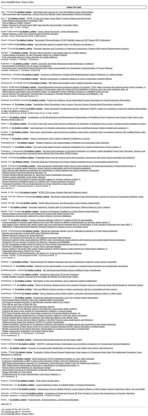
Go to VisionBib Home (10, 2)
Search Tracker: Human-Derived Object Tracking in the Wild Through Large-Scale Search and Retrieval (47, 320)
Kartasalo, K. (6, 64)
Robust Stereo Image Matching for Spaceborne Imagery (26, 368)
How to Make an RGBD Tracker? (16, 23)
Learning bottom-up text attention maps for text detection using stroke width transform (39, 309)
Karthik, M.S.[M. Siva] (10, 203)
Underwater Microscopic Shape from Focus (21, 251)
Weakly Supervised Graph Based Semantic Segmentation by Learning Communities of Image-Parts (45, 329)
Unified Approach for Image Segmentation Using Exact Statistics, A (31, 374)
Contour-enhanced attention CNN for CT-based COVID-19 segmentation (60, 220)
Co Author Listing (23, 12)
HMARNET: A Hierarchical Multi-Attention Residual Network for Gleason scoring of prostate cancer (45, 227)
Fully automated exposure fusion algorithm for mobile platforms (29, 57)
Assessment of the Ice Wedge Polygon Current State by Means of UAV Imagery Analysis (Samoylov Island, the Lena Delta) (91, 389)
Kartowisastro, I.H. (9, 385)
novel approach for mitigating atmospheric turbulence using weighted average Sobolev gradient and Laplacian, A (79, 128)
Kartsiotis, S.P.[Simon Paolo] (13, 393)
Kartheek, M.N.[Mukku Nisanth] (14, 100)
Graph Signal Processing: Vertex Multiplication (58, 32)
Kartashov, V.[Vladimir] (11, 79)
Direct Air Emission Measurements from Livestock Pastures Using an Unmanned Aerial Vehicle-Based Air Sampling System (89, 285)
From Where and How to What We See (19, 304)
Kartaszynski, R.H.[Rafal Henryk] (15, 83)
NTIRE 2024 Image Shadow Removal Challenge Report (63, 192)
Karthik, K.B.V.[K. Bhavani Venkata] (16, 197)
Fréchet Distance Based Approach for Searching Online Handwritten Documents (37, 175)
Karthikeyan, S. (7, 298)
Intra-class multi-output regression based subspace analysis (28, 307)
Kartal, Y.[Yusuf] (8, 49)
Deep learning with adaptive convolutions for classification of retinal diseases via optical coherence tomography (50, 170)
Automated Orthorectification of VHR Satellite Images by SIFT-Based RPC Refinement (72, 40)
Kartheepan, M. (7, 104)
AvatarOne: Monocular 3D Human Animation (59, 274)
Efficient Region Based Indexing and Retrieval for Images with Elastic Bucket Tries (38, 214)
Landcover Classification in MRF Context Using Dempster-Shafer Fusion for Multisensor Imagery (44, 361)
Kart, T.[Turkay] (7, 12)
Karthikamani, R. (8, 266)
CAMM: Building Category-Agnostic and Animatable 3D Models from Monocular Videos (40, 277)
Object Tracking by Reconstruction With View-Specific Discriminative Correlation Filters (40, 25)
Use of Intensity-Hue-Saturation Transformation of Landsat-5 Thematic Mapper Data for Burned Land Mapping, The (52, 94)
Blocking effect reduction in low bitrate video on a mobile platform (58, 53)
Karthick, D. (6, 128)
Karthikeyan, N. (7, 289)
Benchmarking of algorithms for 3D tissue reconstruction (26, 66)
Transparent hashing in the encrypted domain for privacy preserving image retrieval (38, 184)
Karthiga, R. (6, 139)
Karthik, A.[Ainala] (9, 158)
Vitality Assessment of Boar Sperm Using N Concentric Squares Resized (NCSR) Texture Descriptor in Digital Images (53, 327)
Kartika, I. (5, 348)
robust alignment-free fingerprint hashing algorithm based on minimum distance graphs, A (41, 179)
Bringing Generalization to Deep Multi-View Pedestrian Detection (30, 233)
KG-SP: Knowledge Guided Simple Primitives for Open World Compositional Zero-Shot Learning (44, 244)
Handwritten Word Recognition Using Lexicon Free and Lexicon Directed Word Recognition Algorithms (78, 104)
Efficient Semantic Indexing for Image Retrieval (22, 235)
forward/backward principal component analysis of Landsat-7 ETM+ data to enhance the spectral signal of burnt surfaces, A (92, 87)
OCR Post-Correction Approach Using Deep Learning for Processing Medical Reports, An (41, 313)
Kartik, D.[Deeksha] (9, 344)
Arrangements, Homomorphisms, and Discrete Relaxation (53, 400)
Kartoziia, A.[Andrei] (9, 389)
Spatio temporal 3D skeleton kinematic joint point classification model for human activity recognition (73, 262)
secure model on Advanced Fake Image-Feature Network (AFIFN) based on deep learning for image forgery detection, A (54, 249)
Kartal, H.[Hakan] (8, 40)
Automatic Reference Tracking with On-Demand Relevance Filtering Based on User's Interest (69, 207)
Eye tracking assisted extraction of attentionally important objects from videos (36, 302)
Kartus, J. (5, 400)
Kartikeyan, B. (7, 359)
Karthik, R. (5, 220)
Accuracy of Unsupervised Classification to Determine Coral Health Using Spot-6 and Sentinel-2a (70, 348)
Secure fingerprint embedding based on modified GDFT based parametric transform (38, 182)
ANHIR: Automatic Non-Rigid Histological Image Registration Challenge (62, 64)
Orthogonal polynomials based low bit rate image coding (57, 340)
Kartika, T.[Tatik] (8, 352)
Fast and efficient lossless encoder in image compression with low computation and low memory (75, 289)
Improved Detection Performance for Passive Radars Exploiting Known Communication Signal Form (74, 162)
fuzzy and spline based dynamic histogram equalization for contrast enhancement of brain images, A (77, 147)
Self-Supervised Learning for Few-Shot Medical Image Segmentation (63, 12)
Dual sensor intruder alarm (47, 381)
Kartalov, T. (6, 53)
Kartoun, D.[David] (9, 381)
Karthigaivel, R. (7, 147)
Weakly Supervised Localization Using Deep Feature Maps (28, 331)
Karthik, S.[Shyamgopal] (11, 231)
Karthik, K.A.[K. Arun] (10, 192)
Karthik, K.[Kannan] (9, 166)
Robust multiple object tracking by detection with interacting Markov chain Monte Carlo (40, 318)
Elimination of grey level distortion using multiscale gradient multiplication (65, 281)
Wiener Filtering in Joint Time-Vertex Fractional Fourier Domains (30, 34)
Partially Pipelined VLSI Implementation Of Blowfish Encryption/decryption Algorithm (72, 143)
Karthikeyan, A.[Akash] (11, 274)
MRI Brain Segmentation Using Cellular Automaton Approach (75, 83)
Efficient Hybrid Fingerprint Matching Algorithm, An (24, 173)
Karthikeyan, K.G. (8, 285)
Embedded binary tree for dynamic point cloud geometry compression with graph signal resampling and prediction (85, 158)
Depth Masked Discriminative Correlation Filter (22, 21)
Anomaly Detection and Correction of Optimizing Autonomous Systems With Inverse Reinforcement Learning (81, 49)
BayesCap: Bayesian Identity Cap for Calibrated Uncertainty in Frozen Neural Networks (79, 231)
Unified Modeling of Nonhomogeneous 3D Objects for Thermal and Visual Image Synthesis (42, 253)
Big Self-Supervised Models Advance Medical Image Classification (72, 270)
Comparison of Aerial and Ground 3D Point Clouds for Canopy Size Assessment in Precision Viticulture (90, 393)
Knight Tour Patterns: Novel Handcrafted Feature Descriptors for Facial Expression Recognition (88, 100)
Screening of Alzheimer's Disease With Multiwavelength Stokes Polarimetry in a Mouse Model (81, 75)
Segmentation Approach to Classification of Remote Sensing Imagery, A (33, 370)
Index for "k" (6, 404)
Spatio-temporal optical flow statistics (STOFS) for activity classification (33, 322)
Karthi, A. (5, 117)
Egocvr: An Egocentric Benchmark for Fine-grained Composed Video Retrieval (36, 238)
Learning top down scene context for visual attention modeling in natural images (37, 311)
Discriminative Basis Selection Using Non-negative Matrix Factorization (33, 300)
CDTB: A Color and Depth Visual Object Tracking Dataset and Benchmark (59, 18)
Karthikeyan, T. (7, 340)
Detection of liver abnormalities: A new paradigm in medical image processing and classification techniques (81, 266)
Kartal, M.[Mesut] (8, 44)
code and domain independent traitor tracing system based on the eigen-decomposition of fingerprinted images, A (86, 166)
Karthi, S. (5, 124)
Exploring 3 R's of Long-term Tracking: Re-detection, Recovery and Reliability (36, 242)
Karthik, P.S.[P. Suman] (11, 211)
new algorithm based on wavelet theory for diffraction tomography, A (64, 44)
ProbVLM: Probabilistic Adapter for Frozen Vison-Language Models (31, 246)
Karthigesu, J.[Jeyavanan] (12, 151)
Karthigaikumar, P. (9, 143)
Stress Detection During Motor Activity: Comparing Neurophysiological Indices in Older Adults (81, 293)
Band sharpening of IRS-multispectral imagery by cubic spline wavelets (63, 359)
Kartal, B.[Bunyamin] (10, 32)
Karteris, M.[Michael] (10, 87)
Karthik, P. (5, 207)
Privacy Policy (27, 2)
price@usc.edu (11, 412)
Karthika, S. (6, 262)
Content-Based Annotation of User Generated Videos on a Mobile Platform (34, 55)
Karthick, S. (6, 132)
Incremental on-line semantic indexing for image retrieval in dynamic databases (36, 216)
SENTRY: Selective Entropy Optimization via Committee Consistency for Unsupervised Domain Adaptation (83, 344)
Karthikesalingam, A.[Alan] (12, 270)
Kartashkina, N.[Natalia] (11, 75)
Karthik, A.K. (6, 162)
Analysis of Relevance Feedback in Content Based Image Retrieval (69, 211)
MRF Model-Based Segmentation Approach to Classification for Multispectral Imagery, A (40, 365)
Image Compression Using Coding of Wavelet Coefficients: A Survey (60, 139)
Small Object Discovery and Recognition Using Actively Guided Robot (69, 203)
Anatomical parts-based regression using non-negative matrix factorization (65, 298)
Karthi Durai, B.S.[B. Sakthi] (13, 109)
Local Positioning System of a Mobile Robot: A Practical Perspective (65, 385)
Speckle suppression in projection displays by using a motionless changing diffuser (76, 79)
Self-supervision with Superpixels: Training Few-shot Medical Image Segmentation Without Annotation (46, 14)
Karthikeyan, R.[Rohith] (11, 293)
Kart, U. (4, 18)
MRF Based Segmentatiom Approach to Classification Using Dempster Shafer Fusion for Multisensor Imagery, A (51, 363)
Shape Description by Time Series (17, 372)
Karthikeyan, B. (7, 281)
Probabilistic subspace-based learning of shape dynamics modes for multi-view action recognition (44, 315)
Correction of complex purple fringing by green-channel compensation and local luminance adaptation (46, 168)
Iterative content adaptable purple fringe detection (24, 177)
